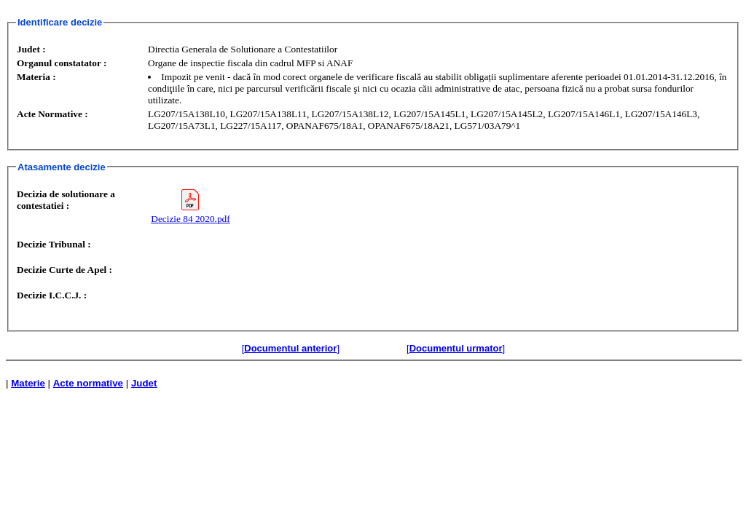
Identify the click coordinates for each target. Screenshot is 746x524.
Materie (28, 383)
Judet (144, 383)
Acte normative (88, 383)
